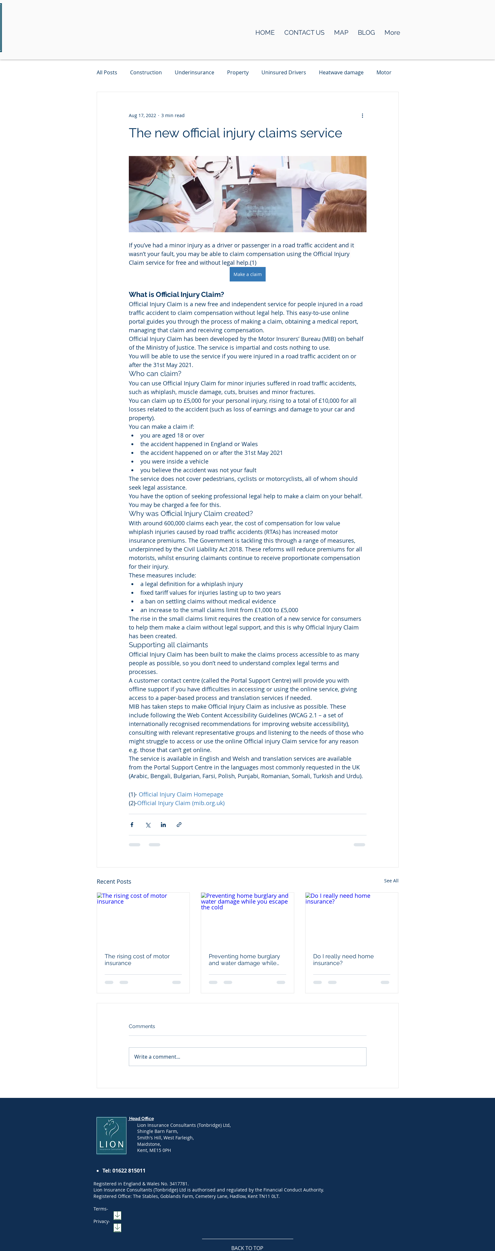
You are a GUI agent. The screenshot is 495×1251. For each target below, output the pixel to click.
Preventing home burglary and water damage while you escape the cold (244, 959)
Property (238, 72)
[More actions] (363, 115)
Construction (146, 72)
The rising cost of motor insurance (137, 959)
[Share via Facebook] (132, 825)
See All (391, 881)
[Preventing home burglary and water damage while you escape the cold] (247, 919)
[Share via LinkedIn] (163, 825)
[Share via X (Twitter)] (148, 825)
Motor (384, 72)
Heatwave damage (341, 72)
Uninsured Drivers (283, 72)
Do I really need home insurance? (343, 959)
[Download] (117, 1215)
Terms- (100, 1209)
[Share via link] (179, 825)
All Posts (107, 72)
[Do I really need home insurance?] (351, 919)
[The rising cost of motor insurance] (143, 919)
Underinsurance (194, 72)
